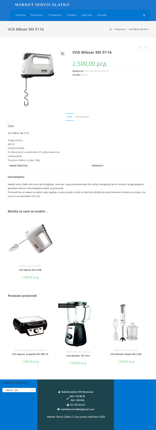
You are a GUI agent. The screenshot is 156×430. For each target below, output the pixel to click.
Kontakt (102, 15)
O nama (71, 15)
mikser (84, 74)
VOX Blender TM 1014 (78, 355)
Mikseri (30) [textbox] (18, 390)
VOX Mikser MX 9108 (30, 269)
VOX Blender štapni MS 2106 (125, 354)
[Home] (111, 29)
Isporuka (86, 15)
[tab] (69, 117)
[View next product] (146, 47)
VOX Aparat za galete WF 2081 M (30, 354)
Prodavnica (55, 15)
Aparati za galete (22, 350)
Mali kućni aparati (92, 71)
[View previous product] (140, 47)
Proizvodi (36, 15)
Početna (20, 15)
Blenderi (69, 351)
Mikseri (105, 71)
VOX (10, 133)
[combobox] (19, 390)
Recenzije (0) (82, 116)
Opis (69, 116)
